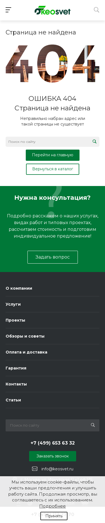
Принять (53, 516)
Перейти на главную (52, 154)
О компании (19, 288)
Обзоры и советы (25, 336)
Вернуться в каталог (52, 168)
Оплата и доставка (26, 352)
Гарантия (16, 368)
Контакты (16, 384)
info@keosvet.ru (57, 468)
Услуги (13, 304)
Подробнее (52, 506)
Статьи (13, 400)
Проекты (15, 320)
